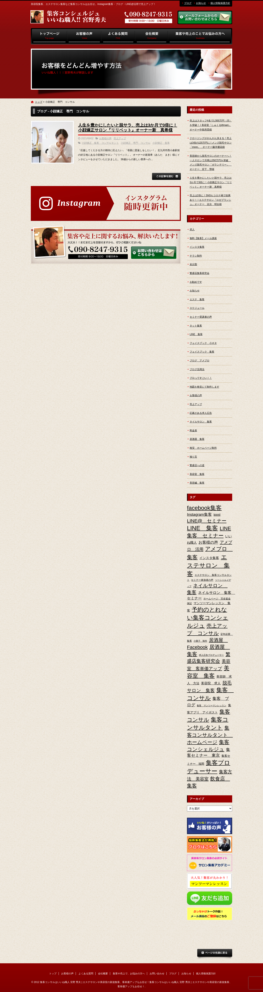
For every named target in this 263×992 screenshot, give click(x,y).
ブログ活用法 (197, 369)
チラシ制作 (196, 255)
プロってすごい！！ (201, 378)
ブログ (187, 3)
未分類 (193, 264)
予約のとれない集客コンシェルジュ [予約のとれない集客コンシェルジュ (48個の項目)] (207, 617)
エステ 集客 (197, 299)
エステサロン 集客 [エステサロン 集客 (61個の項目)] (208, 565)
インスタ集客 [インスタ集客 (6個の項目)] (209, 558)
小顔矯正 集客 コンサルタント (100, 143)
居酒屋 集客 (197, 439)
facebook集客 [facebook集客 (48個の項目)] (204, 508)
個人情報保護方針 (220, 3)
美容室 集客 (197, 474)
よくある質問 (118, 36)
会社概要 (151, 36)
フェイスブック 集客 (202, 351)
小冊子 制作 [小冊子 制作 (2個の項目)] (200, 641)
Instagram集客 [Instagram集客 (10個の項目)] (199, 514)
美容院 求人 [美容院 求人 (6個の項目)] (211, 683)
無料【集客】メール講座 (203, 238)
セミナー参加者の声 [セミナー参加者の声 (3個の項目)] (202, 580)
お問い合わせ (157, 973)
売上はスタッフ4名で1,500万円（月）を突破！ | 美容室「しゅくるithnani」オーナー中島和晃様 (211, 125)
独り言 (193, 456)
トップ (49, 36)
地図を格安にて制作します (204, 386)
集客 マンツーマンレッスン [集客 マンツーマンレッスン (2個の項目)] (211, 705)
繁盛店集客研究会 (199, 273)
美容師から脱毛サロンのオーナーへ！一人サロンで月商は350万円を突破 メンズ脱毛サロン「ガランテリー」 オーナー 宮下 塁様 (211, 162)
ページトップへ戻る (214, 954)
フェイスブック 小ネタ (203, 343)
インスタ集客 (197, 246)
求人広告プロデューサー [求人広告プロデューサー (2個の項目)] (211, 655)
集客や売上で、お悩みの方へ (200, 36)
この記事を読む (166, 176)
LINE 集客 (196, 334)
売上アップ (120, 138)
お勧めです (196, 282)
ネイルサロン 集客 (201, 421)
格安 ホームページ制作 (203, 447)
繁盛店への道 (197, 465)
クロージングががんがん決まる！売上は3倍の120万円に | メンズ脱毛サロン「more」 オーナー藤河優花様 (211, 142)
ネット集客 (196, 325)
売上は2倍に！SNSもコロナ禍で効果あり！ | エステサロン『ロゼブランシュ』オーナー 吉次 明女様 (210, 200)
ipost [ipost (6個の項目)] (216, 514)
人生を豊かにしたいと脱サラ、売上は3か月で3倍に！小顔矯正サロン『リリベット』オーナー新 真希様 (211, 182)
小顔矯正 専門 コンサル (135, 143)
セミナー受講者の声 (201, 316)
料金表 (193, 430)
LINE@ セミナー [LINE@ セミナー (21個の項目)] (206, 520)
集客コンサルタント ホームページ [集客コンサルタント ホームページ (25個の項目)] (210, 735)
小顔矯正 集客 (161, 143)
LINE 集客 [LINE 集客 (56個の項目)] (202, 528)
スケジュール (197, 308)
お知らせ (201, 3)
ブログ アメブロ (199, 360)
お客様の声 (84, 36)
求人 (192, 229)
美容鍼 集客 (197, 482)
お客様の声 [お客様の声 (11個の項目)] (208, 542)
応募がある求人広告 (201, 413)
